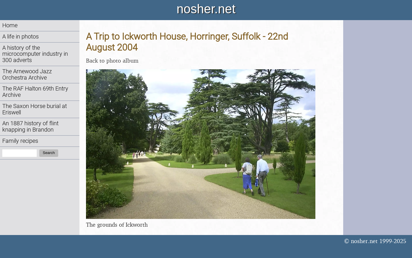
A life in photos (20, 36)
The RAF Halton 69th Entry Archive (35, 91)
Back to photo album (112, 60)
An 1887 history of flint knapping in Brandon (30, 126)
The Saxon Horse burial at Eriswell (34, 109)
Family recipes (20, 141)
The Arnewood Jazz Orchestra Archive (27, 74)
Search (49, 153)
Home (9, 25)
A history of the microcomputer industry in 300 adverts (35, 54)
